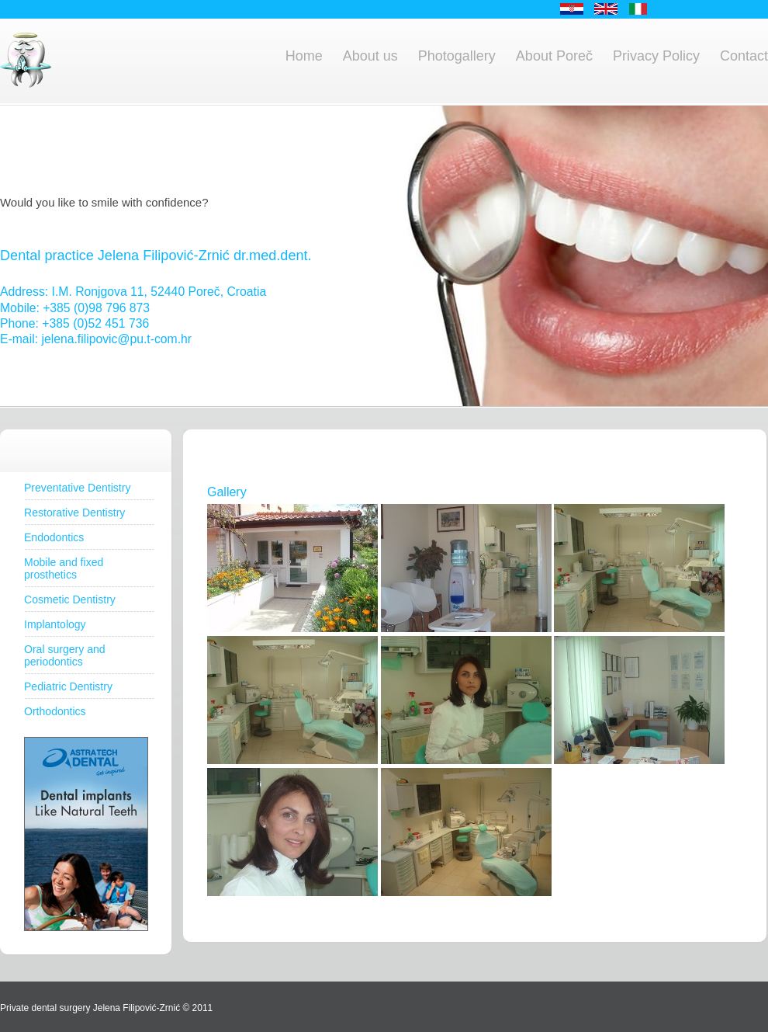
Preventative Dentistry (77, 487)
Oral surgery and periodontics (65, 655)
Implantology (55, 624)
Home (304, 56)
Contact (744, 56)
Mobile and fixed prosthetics (63, 568)
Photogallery (457, 56)
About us (370, 56)
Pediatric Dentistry (68, 686)
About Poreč (554, 56)
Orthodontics (55, 711)
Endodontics (54, 537)
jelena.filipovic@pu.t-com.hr (116, 339)
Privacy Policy (656, 56)
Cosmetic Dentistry (70, 599)
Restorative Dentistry (74, 512)
